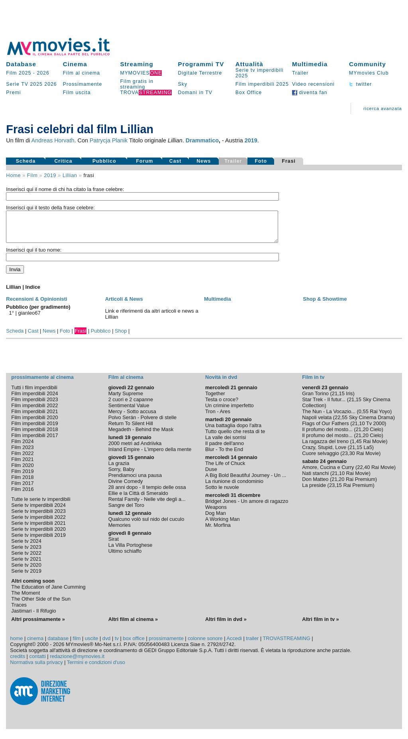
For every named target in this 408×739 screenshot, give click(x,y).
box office (134, 644)
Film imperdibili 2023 (34, 405)
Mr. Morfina (218, 531)
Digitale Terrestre (200, 73)
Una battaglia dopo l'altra (233, 431)
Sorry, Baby (121, 475)
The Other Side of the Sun (41, 605)
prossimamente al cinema (42, 383)
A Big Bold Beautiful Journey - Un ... (245, 481)
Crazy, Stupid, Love (324, 453)
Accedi (233, 644)
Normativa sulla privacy (36, 668)
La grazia (118, 469)
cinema (35, 644)
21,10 (358, 429)
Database (21, 64)
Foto (261, 161)
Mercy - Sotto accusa (132, 417)
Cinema (75, 64)
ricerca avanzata (382, 108)
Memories (119, 531)
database (58, 644)
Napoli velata (317, 423)
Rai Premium (360, 485)
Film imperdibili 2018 (34, 435)
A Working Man (222, 525)
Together (215, 399)
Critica (63, 161)
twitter (360, 84)
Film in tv (313, 383)
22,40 (363, 473)
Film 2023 (22, 453)
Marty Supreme (125, 399)
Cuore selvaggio (320, 459)
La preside (314, 491)
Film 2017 (22, 489)
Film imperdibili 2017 (34, 441)
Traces (19, 611)
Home (13, 175)
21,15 (338, 399)
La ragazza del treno (325, 447)
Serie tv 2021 (26, 565)
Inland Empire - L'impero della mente (150, 455)
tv (117, 644)
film (32, 175)
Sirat (113, 545)
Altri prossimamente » (38, 625)
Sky (183, 84)
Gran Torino (315, 399)
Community (367, 64)
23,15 (335, 491)
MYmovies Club (368, 73)
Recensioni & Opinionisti (36, 305)
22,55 (341, 423)
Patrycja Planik (109, 140)
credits (17, 662)
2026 (43, 73)
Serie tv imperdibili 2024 (38, 511)
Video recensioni (313, 84)
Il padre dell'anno (224, 449)
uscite (91, 644)
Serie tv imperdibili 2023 (38, 517)
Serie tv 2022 (26, 559)
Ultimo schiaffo (125, 557)
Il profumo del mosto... (327, 435)
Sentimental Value (128, 411)
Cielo (375, 435)
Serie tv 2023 (26, 553)
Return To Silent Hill (130, 429)
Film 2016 (22, 495)
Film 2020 (22, 471)
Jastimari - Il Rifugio (33, 617)
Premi (13, 92)
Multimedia (310, 64)
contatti (37, 662)
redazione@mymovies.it (77, 662)
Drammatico (202, 140)
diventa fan (310, 92)
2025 (36, 84)
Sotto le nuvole (222, 493)
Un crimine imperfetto (229, 411)
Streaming (136, 64)
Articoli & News (124, 305)
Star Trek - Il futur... (323, 405)
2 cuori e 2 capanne (130, 405)
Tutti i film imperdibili (34, 393)
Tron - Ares (217, 417)
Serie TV (17, 84)
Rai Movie (374, 447)
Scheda (26, 161)
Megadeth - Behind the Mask (141, 435)
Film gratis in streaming (136, 84)
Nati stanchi (315, 479)
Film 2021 (22, 465)
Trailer (300, 73)
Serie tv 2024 (26, 547)
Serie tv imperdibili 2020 (38, 535)
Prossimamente (82, 84)
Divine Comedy (125, 487)
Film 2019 (22, 477)
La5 (367, 453)
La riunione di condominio (234, 487)
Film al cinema (81, 73)
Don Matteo (315, 485)
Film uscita (77, 92)
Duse (211, 475)
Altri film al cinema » (133, 625)
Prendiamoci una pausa (135, 481)
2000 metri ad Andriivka (135, 449)
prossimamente (166, 644)
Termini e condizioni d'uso (96, 668)
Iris (349, 399)
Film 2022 (22, 459)
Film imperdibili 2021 (34, 417)
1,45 (357, 447)
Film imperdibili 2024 (34, 399)
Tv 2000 (375, 429)
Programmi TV (201, 64)
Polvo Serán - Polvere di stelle (142, 423)
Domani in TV (195, 92)
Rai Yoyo (380, 417)
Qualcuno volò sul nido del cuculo (146, 525)
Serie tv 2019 (26, 577)
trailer (252, 644)
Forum (144, 161)
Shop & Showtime (325, 305)
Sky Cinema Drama (371, 423)
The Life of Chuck (225, 469)
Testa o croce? (221, 405)
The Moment (25, 599)
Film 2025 (18, 73)
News (203, 161)
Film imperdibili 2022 (34, 411)
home (16, 644)
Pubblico (104, 161)
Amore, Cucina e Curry (328, 473)
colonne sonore (205, 644)
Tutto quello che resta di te (235, 437)
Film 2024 (22, 447)
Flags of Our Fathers (325, 429)
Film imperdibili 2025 (262, 84)
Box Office (248, 92)
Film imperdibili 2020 (34, 423)
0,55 (364, 417)
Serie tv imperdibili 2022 (38, 523)
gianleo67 (29, 319)
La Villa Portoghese (130, 551)
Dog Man (215, 519)
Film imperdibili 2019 (34, 429)
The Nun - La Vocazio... (328, 417)
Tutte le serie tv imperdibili (40, 505)
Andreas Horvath (53, 140)
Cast (175, 161)
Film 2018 (22, 483)
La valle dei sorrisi (225, 443)
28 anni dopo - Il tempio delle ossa (147, 493)
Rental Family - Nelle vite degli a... (147, 505)
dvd (106, 644)
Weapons (216, 513)
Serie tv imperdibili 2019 (38, 541)
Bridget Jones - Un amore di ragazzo (246, 507)
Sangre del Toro (126, 511)
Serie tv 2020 (26, 571)
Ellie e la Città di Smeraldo (138, 499)
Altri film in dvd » (226, 625)
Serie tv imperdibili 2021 (38, 529)
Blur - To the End (224, 455)
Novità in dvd (221, 383)
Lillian (70, 175)
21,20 (362, 435)
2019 (251, 140)
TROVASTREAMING (286, 644)
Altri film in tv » (320, 625)
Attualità (249, 64)
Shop (121, 337)
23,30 (348, 459)
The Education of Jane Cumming (48, 593)
